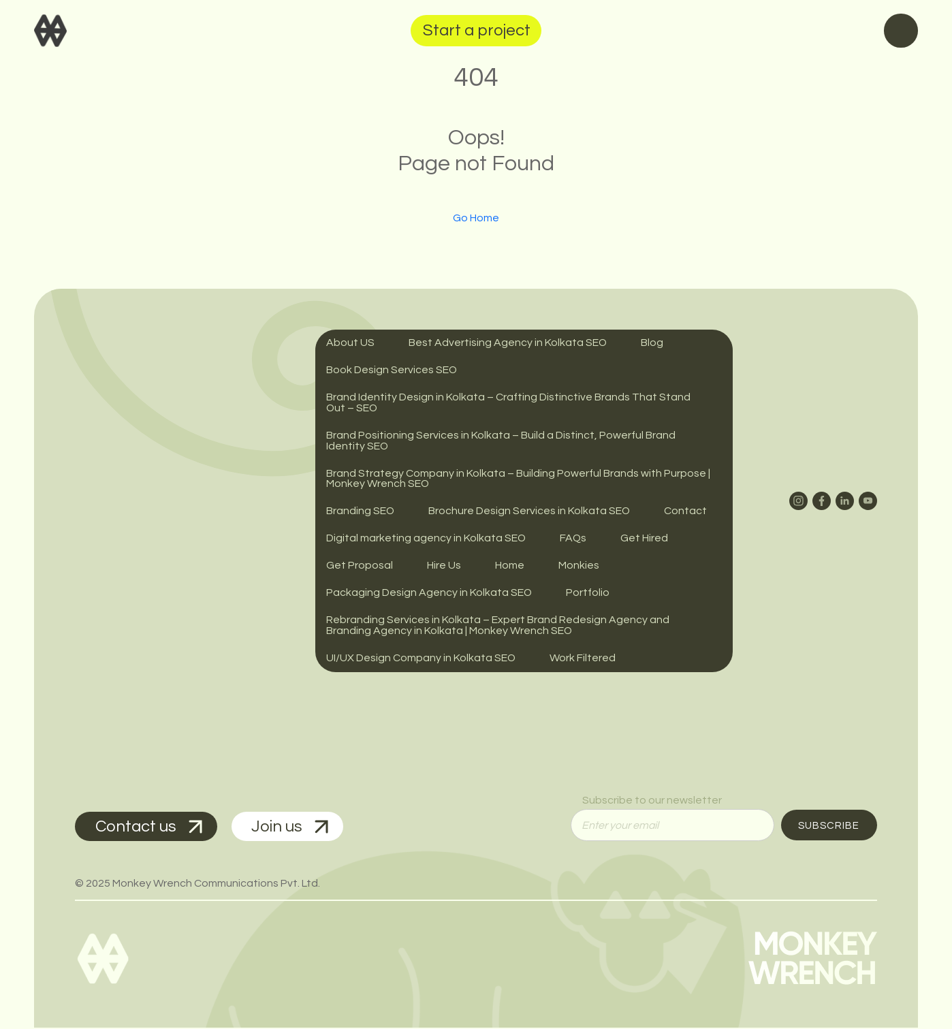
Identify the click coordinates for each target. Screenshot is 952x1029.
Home (509, 566)
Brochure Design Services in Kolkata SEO (530, 512)
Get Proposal (359, 566)
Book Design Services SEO (392, 370)
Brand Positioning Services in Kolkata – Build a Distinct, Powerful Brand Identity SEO (501, 441)
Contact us (149, 827)
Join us (291, 827)
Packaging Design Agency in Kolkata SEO (429, 593)
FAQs (574, 539)
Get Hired (645, 539)
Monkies (578, 566)
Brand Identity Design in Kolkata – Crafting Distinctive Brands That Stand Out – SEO (508, 403)
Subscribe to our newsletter (652, 800)
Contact (686, 512)
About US (350, 343)
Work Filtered (583, 659)
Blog (652, 343)
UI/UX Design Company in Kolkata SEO (421, 659)
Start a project (476, 30)
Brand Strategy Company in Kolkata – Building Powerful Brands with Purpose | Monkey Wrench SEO (518, 479)
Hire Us (444, 566)
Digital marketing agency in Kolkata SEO (426, 539)
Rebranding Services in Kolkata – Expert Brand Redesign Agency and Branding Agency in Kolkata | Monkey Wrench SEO (497, 626)
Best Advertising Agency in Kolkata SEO (508, 343)
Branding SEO (360, 512)
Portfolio (588, 593)
